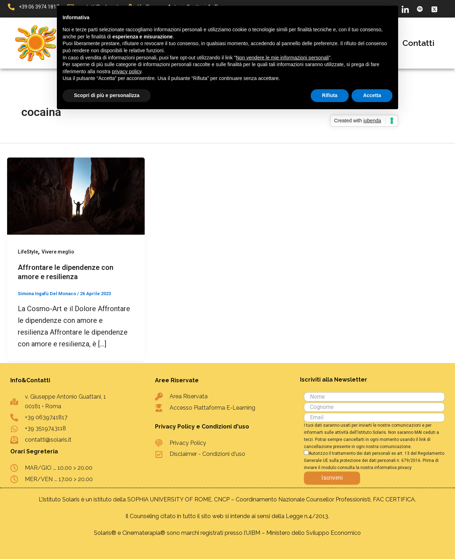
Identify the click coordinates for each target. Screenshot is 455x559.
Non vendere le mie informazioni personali (282, 57)
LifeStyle (28, 252)
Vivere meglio (58, 252)
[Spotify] (419, 9)
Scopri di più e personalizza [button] (106, 95)
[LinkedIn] (405, 9)
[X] (434, 9)
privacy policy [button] (126, 71)
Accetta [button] (372, 95)
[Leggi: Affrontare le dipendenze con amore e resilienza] (76, 195)
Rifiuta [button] (330, 95)
